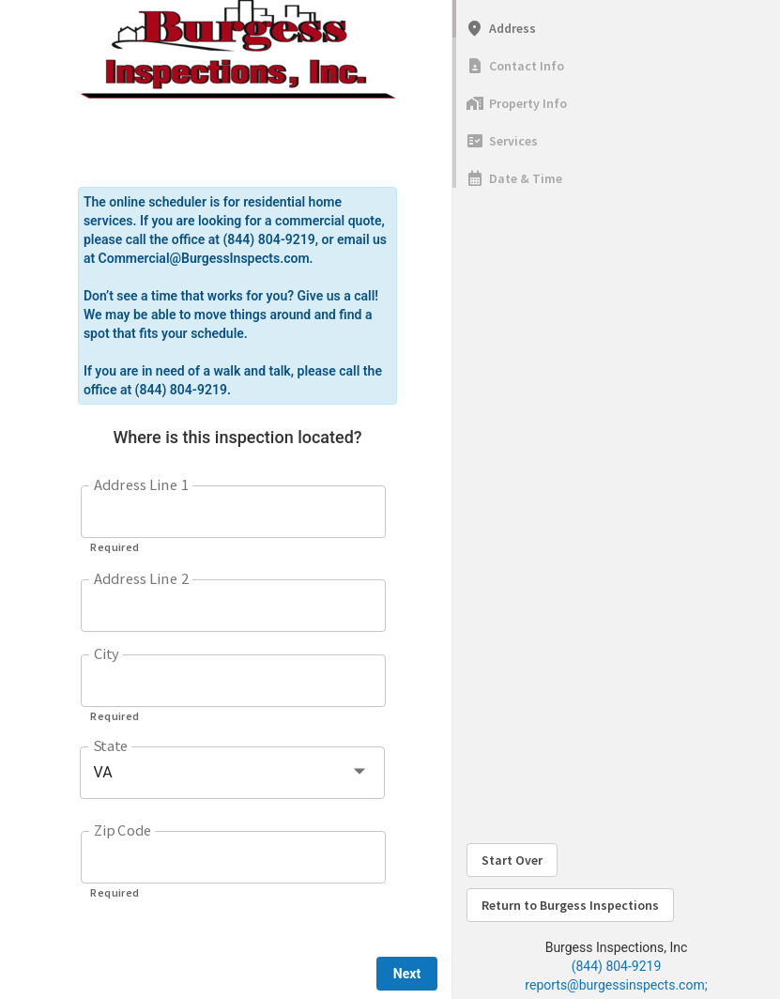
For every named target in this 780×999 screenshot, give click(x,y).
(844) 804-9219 (617, 966)
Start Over (512, 860)
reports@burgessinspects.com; (616, 984)
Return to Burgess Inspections (570, 905)
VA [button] (102, 772)
